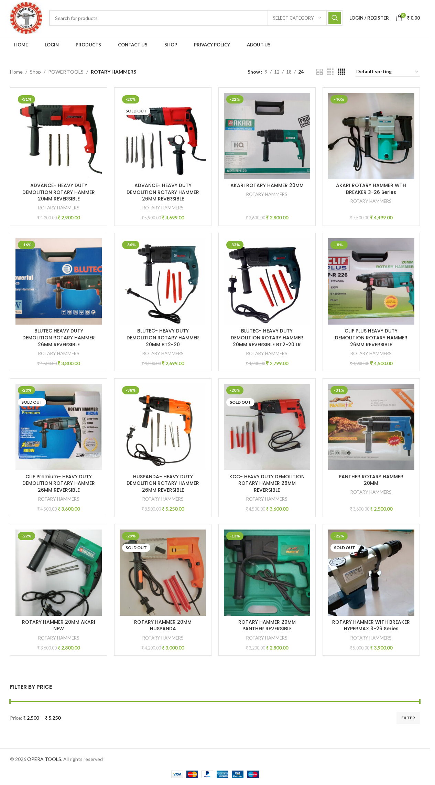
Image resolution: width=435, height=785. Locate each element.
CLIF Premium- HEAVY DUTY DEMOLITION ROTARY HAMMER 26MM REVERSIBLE (58, 483)
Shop (35, 72)
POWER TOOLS (66, 72)
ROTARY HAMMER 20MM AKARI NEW (58, 625)
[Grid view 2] (319, 72)
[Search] (195, 18)
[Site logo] (26, 17)
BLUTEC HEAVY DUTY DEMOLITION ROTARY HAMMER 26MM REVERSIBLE (58, 337)
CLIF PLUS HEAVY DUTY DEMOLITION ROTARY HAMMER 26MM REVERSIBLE (371, 337)
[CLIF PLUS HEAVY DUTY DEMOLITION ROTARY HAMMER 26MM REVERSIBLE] (371, 281)
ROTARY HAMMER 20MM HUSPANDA (163, 625)
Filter (408, 717)
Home (16, 72)
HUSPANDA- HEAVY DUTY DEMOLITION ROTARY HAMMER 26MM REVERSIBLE (163, 483)
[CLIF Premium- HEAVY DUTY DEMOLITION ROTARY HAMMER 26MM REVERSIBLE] (58, 427)
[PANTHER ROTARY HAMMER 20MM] (371, 427)
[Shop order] (388, 72)
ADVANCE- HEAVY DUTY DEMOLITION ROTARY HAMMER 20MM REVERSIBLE (58, 192)
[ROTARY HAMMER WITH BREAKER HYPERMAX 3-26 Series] (371, 573)
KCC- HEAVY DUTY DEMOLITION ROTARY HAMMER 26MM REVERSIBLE (267, 483)
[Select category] (297, 18)
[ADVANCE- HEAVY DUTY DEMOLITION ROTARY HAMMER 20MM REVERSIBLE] (58, 136)
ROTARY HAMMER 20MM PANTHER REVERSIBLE (267, 625)
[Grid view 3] (330, 72)
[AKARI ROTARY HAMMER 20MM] (267, 136)
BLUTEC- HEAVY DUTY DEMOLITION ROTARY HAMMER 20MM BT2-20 (163, 337)
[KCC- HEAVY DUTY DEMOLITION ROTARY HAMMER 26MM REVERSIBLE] (267, 427)
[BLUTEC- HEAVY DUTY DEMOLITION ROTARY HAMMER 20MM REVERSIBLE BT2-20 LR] (267, 281)
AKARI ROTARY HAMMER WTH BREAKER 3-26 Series (371, 189)
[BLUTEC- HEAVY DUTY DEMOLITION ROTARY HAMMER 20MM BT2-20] (163, 281)
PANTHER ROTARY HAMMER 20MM (371, 480)
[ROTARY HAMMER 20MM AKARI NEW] (58, 573)
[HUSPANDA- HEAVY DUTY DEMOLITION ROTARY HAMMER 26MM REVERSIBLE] (163, 427)
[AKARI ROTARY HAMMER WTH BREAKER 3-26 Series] (371, 136)
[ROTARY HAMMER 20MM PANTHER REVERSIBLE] (267, 573)
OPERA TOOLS (44, 759)
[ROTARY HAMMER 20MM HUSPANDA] (163, 573)
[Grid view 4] (341, 72)
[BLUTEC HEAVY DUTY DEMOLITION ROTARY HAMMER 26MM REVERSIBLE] (58, 281)
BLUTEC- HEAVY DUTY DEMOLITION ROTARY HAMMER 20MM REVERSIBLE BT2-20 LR (267, 337)
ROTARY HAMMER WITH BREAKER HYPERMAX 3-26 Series (371, 625)
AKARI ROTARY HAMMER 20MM (267, 185)
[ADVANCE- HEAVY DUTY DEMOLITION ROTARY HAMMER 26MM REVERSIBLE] (163, 136)
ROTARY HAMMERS (58, 207)
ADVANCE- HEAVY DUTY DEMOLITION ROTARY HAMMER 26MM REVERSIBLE (163, 192)
